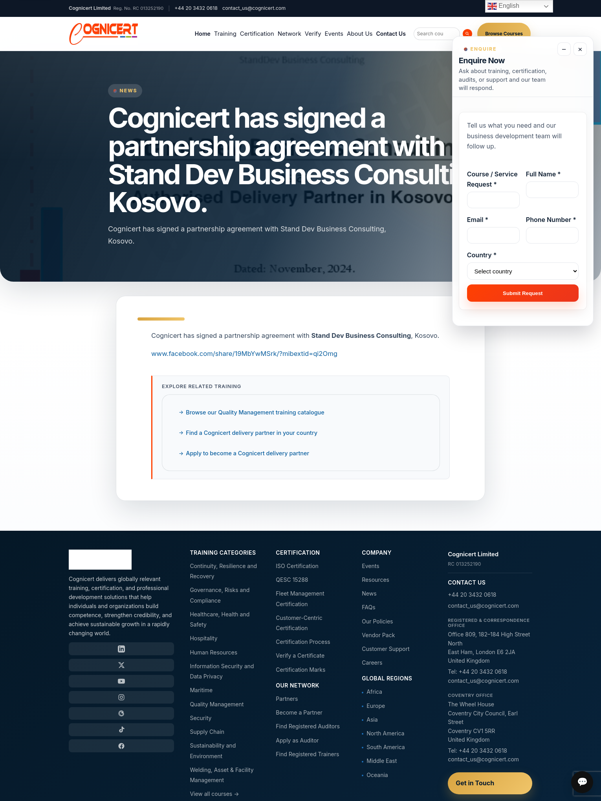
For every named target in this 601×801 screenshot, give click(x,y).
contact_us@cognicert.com (254, 8)
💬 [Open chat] (582, 782)
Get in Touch (475, 783)
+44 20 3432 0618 (472, 594)
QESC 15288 (292, 579)
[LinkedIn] (121, 648)
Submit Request (522, 293)
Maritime (201, 690)
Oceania (377, 775)
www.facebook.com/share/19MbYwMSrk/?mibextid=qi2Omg (244, 353)
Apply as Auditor (297, 740)
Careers (372, 662)
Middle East (381, 760)
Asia (371, 719)
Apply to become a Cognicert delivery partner (247, 453)
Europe (375, 705)
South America (385, 747)
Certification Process (303, 641)
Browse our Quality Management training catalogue (255, 412)
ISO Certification (297, 566)
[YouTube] (121, 681)
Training (225, 33)
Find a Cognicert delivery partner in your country (251, 432)
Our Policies (377, 621)
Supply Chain (207, 731)
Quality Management (217, 704)
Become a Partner (299, 712)
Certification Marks (300, 669)
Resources (375, 579)
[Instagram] (121, 697)
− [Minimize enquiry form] (564, 49)
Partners (287, 698)
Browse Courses (504, 34)
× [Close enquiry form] (580, 49)
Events (334, 33)
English (503, 6)
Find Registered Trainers (307, 754)
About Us (360, 33)
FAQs (368, 607)
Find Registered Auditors (307, 726)
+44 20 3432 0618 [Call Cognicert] (196, 8)
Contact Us (390, 33)
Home (203, 33)
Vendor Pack (378, 635)
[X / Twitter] (121, 665)
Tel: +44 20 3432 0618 (477, 671)
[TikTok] (121, 729)
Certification (257, 33)
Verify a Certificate (300, 655)
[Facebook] (121, 745)
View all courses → (214, 793)
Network (289, 33)
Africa (374, 691)
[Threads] (121, 713)
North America (385, 733)
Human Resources (213, 652)
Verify (313, 33)
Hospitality (203, 638)
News (369, 593)
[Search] (467, 33)
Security (200, 718)
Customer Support (385, 648)
